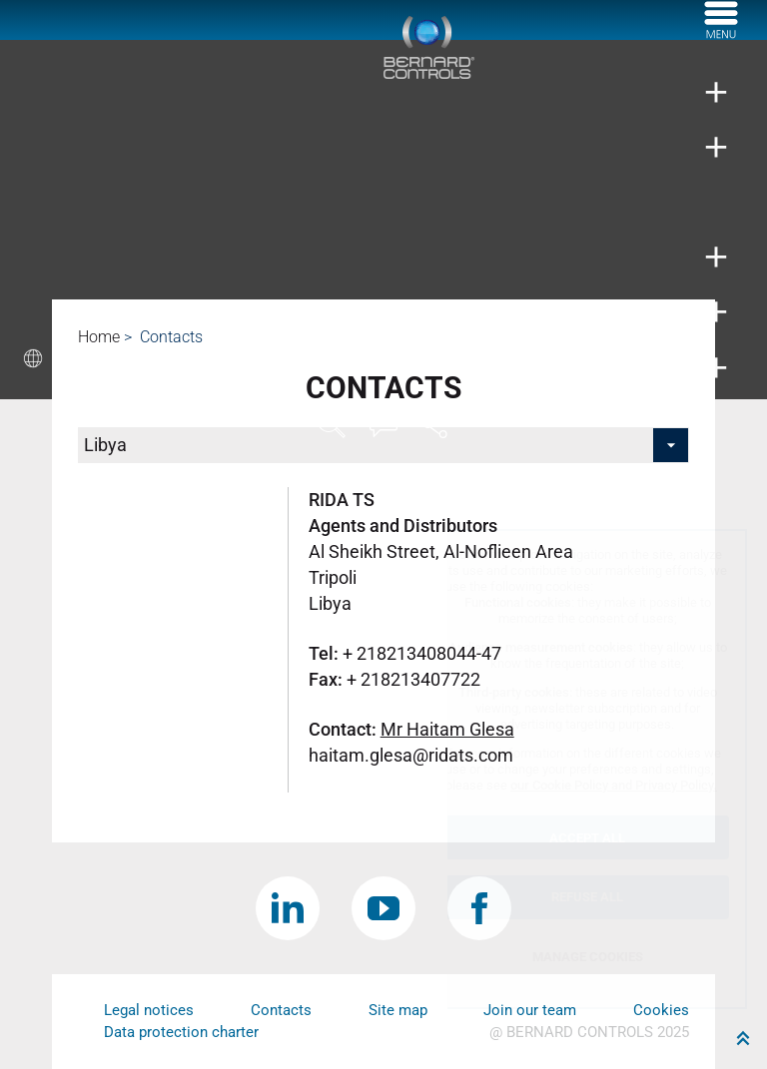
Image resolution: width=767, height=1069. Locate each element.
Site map (398, 1010)
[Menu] (721, 33)
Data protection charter (181, 1032)
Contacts (281, 1010)
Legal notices (149, 1010)
